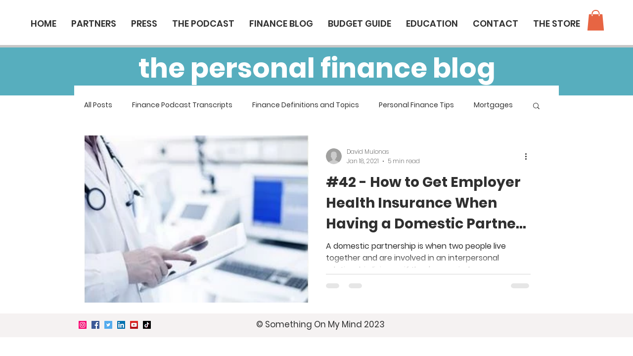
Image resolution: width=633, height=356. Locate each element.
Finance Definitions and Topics (305, 105)
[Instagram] (83, 325)
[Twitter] (108, 325)
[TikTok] (147, 325)
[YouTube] (134, 325)
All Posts (98, 105)
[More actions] (529, 156)
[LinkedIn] (121, 325)
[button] (595, 20)
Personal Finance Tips (416, 105)
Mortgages (493, 105)
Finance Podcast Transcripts (182, 105)
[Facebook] (95, 325)
